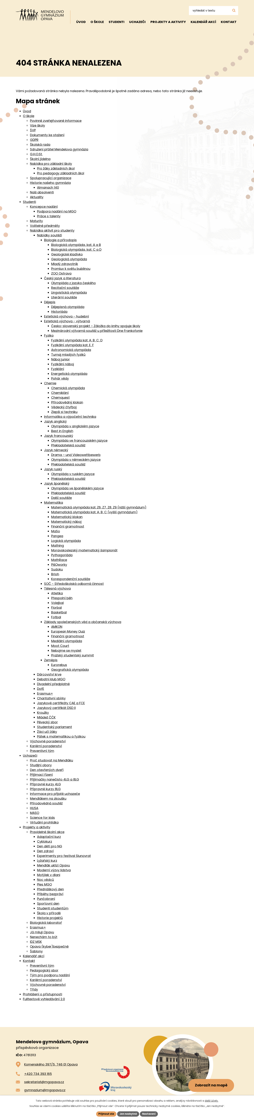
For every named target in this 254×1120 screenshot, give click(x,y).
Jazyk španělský (56, 483)
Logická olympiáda (66, 541)
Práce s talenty (49, 216)
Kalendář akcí (203, 22)
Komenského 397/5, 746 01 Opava (51, 1064)
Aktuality (36, 197)
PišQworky (59, 564)
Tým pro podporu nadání (50, 975)
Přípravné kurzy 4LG (45, 784)
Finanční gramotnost (67, 526)
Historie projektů (50, 918)
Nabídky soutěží (49, 235)
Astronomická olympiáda (71, 350)
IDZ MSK (36, 941)
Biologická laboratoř (46, 922)
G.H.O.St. (36, 154)
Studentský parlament (54, 727)
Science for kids (42, 817)
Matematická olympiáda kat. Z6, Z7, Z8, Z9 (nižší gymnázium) (98, 507)
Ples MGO (44, 884)
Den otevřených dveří (47, 770)
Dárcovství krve (49, 674)
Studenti (116, 22)
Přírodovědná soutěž (46, 803)
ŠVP (33, 130)
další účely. (211, 1100)
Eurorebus (59, 665)
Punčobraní (46, 899)
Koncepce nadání (44, 206)
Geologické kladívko (67, 254)
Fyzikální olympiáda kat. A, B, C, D (76, 340)
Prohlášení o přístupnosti (42, 994)
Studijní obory (41, 765)
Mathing (57, 545)
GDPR (34, 140)
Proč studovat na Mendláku (51, 760)
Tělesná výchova (57, 588)
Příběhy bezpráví (50, 894)
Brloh (55, 574)
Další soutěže (61, 498)
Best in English (62, 431)
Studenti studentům (52, 908)
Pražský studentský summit (72, 655)
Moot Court (60, 646)
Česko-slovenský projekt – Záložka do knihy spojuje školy (95, 326)
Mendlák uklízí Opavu (53, 865)
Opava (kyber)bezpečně (49, 946)
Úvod (81, 22)
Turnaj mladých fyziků (68, 354)
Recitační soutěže (65, 288)
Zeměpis (51, 660)
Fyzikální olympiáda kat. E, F (72, 345)
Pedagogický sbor (44, 970)
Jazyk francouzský (58, 436)
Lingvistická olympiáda (69, 292)
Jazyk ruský (53, 469)
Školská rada (40, 144)
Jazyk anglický (55, 421)
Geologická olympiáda (69, 259)
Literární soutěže (64, 297)
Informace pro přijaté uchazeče (55, 794)
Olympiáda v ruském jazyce (73, 474)
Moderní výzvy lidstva (54, 870)
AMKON (56, 626)
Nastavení (150, 1113)
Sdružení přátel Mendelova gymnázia (59, 149)
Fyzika (48, 335)
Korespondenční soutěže (70, 579)
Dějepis (49, 302)
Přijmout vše (105, 1113)
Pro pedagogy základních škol (60, 173)
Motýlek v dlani (48, 875)
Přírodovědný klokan (67, 402)
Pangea (57, 536)
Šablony (36, 951)
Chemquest (60, 397)
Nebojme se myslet (66, 650)
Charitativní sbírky (51, 698)
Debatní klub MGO (51, 679)
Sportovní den (48, 903)
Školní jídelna (40, 159)
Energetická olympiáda (69, 373)
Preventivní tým (42, 751)
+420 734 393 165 (38, 1074)
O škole (97, 22)
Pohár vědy (60, 378)
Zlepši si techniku (64, 412)
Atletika (57, 593)
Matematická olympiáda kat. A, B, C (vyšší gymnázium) (94, 512)
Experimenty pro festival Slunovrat (64, 856)
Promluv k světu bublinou (70, 268)
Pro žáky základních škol (56, 168)
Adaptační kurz (49, 836)
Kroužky (43, 712)
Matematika (53, 502)
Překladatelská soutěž (68, 445)
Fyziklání (57, 369)
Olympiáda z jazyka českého (73, 283)
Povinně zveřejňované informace (55, 120)
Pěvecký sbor (47, 722)
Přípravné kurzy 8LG (45, 789)
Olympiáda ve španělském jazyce (77, 488)
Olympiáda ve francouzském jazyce (79, 440)
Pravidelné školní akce (47, 832)
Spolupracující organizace (50, 178)
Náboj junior (60, 359)
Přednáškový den (50, 889)
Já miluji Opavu (42, 932)
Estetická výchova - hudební (66, 316)
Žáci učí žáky (47, 731)
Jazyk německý (56, 450)
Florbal (56, 607)
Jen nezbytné (128, 1113)
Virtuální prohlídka (44, 822)
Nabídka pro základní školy (51, 163)
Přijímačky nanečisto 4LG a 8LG (54, 779)
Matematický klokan (67, 517)
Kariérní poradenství (46, 746)
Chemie (50, 383)
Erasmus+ (45, 693)
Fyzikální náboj (62, 364)
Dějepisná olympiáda (67, 307)
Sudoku (57, 569)
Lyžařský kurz (47, 860)
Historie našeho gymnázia (50, 183)
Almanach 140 (48, 187)
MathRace (59, 560)
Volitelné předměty (45, 225)
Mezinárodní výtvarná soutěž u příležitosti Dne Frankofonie (97, 330)
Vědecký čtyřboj (64, 407)
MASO (34, 813)
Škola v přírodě (49, 913)
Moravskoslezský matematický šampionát (84, 550)
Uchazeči (137, 22)
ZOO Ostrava (61, 273)
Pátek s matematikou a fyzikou (61, 736)
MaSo (55, 531)
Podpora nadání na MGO (56, 211)
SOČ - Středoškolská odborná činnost (74, 583)
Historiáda (59, 311)
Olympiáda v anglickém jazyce (75, 426)
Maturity (36, 221)
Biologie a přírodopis (60, 240)
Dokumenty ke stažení (47, 135)
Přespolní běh (61, 598)
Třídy (34, 989)
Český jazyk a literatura (62, 278)
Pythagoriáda (61, 555)
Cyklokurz (44, 841)
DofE (40, 688)
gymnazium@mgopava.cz (44, 1090)
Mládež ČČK (46, 717)
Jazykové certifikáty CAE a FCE (61, 703)
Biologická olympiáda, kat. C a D (76, 249)
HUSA (34, 808)
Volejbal (57, 603)
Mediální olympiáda (66, 641)
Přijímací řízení (41, 774)
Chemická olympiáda (68, 388)
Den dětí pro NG (49, 846)
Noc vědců (45, 879)
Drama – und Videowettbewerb (76, 455)
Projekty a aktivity (168, 22)
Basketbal (59, 612)
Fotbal (56, 617)
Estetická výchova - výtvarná (67, 321)
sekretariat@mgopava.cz (44, 1082)
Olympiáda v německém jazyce (76, 459)
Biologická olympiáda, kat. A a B (76, 245)
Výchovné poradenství (48, 741)
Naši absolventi (42, 192)
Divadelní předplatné (53, 684)
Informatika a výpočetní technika (70, 416)
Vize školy (37, 125)
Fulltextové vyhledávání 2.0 (44, 999)
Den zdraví (45, 851)
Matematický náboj (66, 521)
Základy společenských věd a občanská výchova (82, 622)
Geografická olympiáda (70, 669)
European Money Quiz (68, 631)
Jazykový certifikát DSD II (56, 708)
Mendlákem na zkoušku (48, 798)
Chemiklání (60, 393)
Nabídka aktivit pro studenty (52, 230)
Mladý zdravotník (64, 264)
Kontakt (229, 22)
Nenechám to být (43, 937)
